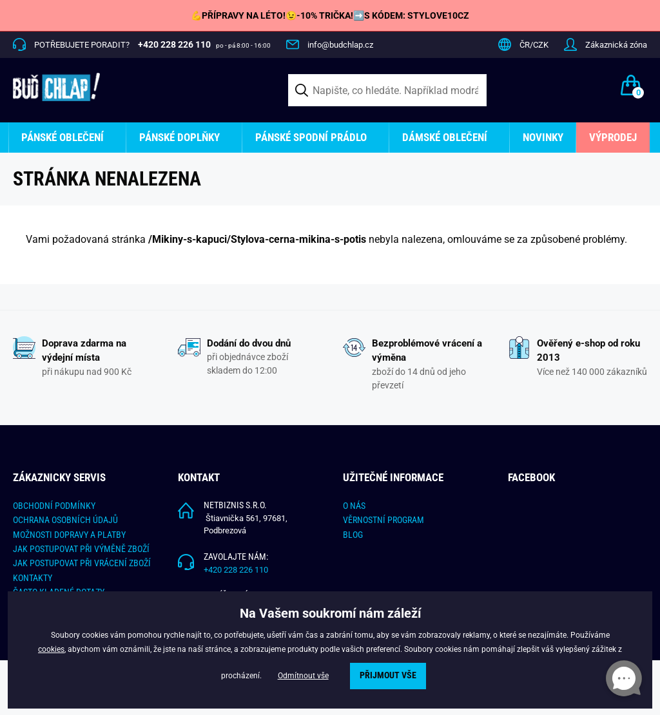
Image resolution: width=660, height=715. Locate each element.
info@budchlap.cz (340, 45)
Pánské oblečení (62, 137)
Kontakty (32, 578)
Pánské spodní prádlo (311, 137)
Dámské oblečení (444, 137)
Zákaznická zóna (616, 45)
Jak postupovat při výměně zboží (81, 549)
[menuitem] (67, 137)
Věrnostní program (383, 520)
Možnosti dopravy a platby (69, 534)
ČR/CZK (533, 45)
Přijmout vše (388, 675)
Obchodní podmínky (54, 505)
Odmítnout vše (303, 675)
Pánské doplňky (179, 137)
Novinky (543, 137)
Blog (353, 534)
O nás (354, 505)
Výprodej (613, 137)
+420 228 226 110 (236, 570)
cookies (51, 649)
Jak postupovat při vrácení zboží (82, 563)
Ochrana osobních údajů (65, 520)
